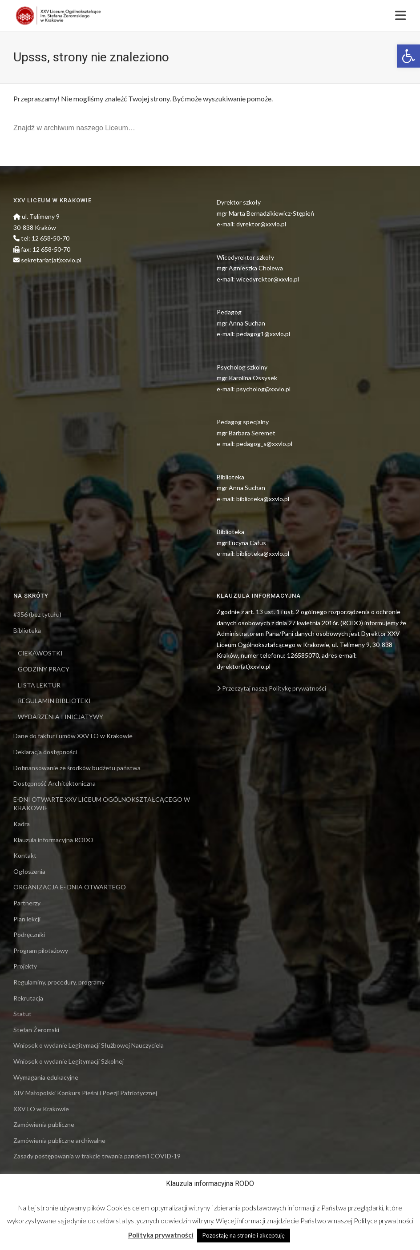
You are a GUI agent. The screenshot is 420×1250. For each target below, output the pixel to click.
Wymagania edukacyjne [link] (45, 1077)
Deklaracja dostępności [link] (45, 752)
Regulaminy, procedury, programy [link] (59, 982)
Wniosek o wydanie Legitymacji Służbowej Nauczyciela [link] (88, 1045)
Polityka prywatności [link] (161, 1235)
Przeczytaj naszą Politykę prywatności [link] (271, 688)
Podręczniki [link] (29, 934)
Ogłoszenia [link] (29, 871)
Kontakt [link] (24, 855)
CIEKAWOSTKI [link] (40, 653)
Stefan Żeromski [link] (36, 1029)
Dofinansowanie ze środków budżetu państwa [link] (77, 768)
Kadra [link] (21, 824)
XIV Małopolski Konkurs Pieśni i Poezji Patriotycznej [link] (85, 1093)
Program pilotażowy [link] (40, 950)
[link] (408, 56)
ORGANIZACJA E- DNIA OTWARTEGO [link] (69, 887)
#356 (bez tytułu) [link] (37, 614)
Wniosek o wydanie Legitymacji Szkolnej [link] (68, 1061)
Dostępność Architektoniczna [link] (54, 783)
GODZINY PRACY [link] (43, 669)
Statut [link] (22, 1013)
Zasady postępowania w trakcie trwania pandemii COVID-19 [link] (97, 1156)
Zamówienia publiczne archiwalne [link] (59, 1140)
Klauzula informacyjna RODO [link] (53, 840)
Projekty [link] (25, 966)
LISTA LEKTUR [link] (39, 685)
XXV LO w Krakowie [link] (41, 1109)
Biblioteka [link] (27, 630)
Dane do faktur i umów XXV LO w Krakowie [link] (73, 736)
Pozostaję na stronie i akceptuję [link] (243, 1235)
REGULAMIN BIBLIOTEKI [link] (54, 700)
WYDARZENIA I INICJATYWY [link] (60, 716)
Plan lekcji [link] (26, 919)
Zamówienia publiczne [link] (43, 1124)
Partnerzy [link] (26, 903)
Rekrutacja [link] (28, 998)
